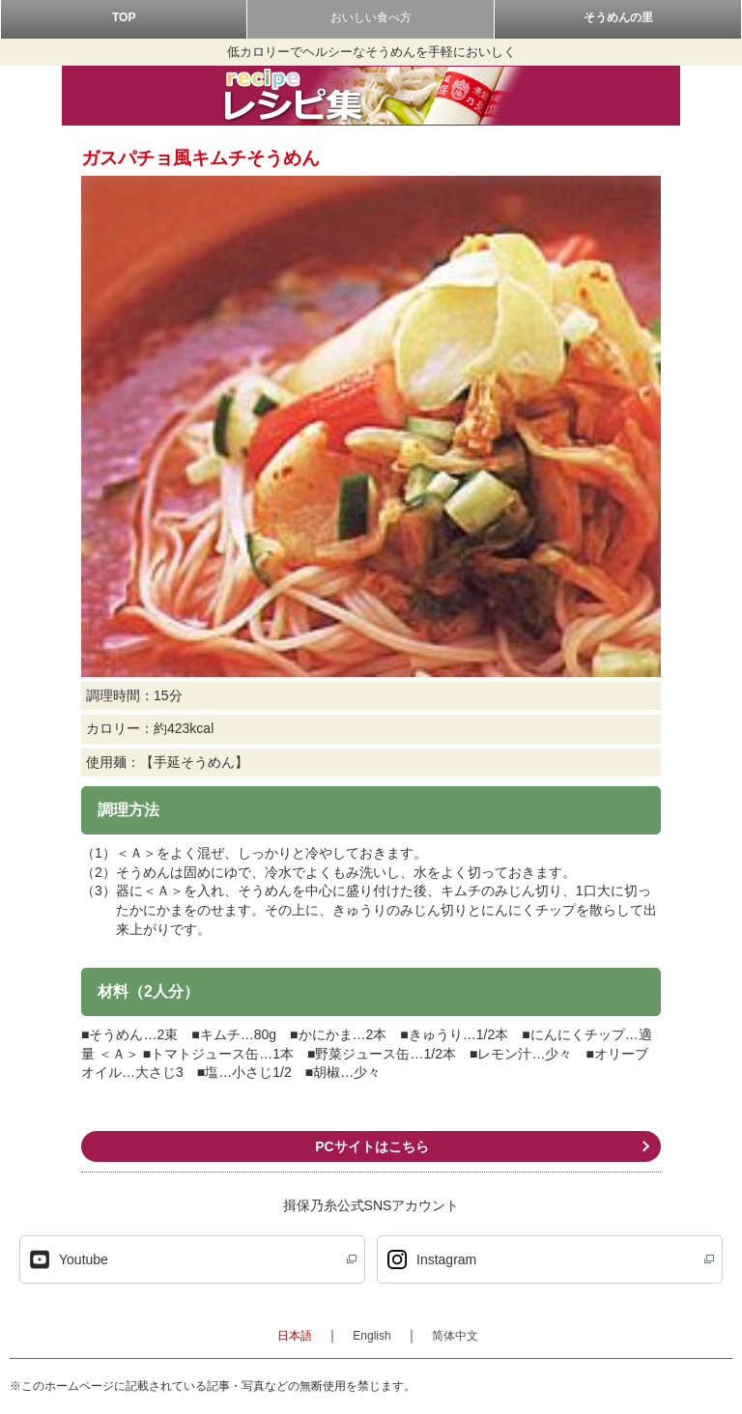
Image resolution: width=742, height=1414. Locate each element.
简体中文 (455, 1336)
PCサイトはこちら (371, 1146)
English (371, 1336)
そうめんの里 (618, 17)
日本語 (294, 1336)
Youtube (83, 1259)
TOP (123, 17)
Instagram (446, 1259)
